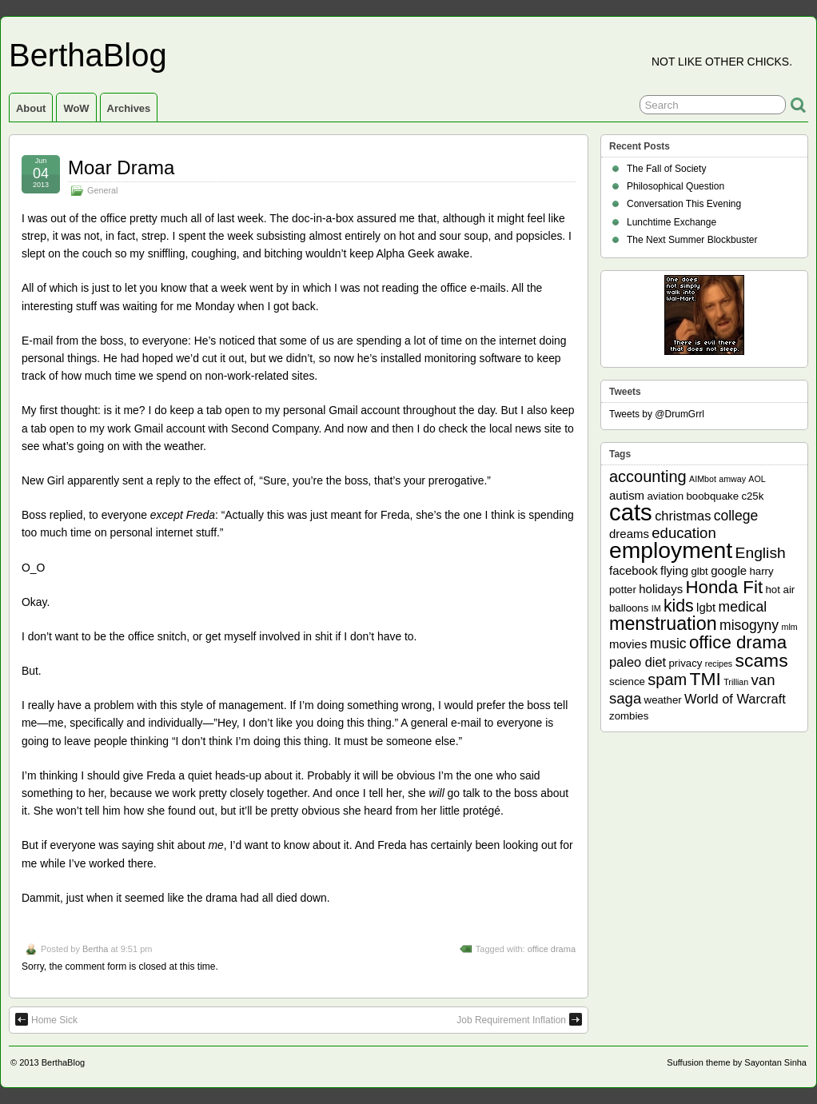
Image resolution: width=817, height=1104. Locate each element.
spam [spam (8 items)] (667, 679)
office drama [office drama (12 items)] (738, 642)
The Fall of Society (666, 168)
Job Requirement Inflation (519, 1019)
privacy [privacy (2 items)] (686, 663)
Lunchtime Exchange (671, 222)
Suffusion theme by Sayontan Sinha (737, 1062)
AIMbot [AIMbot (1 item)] (702, 479)
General (102, 190)
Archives (129, 108)
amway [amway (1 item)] (732, 479)
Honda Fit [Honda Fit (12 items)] (724, 587)
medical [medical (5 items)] (743, 607)
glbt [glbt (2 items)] (699, 571)
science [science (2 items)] (627, 682)
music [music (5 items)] (668, 644)
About (31, 108)
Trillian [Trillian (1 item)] (735, 682)
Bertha (95, 949)
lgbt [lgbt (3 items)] (705, 607)
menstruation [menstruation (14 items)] (663, 623)
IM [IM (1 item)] (656, 608)
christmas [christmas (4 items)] (683, 515)
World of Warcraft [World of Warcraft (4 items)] (735, 698)
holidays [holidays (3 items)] (661, 589)
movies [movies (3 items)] (628, 644)
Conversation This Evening (684, 203)
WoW (76, 108)
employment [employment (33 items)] (670, 550)
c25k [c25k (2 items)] (752, 496)
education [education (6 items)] (683, 532)
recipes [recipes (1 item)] (718, 663)
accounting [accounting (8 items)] (648, 476)
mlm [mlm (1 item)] (790, 627)
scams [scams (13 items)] (761, 660)
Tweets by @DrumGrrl (656, 414)
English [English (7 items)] (760, 552)
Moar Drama (121, 167)
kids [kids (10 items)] (679, 606)
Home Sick (46, 1019)
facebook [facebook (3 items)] (633, 570)
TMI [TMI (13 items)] (705, 678)
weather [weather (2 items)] (663, 700)
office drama (552, 949)
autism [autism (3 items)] (626, 495)
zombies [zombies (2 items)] (628, 716)
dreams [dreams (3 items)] (629, 533)
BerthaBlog (88, 55)
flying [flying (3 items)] (674, 570)
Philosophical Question (675, 186)
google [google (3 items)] (729, 570)
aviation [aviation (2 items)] (665, 496)
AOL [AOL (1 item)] (756, 479)
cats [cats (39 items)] (630, 512)
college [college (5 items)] (736, 516)
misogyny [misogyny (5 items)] (749, 625)
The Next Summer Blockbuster (692, 239)
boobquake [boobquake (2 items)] (712, 496)
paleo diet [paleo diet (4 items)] (637, 662)
